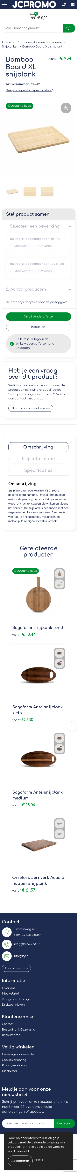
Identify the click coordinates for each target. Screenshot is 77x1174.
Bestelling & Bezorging (18, 1029)
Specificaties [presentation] (38, 470)
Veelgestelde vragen (17, 999)
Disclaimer (9, 1071)
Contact (8, 1024)
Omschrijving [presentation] (38, 447)
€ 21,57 (23, 890)
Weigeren (38, 1159)
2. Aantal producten (26, 289)
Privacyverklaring (14, 1065)
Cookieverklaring (14, 1060)
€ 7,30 (22, 720)
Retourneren (11, 1035)
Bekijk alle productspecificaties (30, 90)
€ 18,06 (23, 805)
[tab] (38, 447)
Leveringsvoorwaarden (19, 1054)
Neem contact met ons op (30, 408)
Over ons (8, 988)
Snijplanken (10, 46)
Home (6, 42)
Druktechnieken (13, 1004)
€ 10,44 (24, 634)
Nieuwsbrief (10, 993)
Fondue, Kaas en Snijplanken (41, 42)
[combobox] (32, 28)
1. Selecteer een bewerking (33, 226)
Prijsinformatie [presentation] (38, 458)
